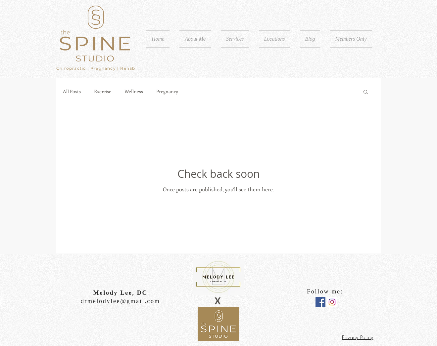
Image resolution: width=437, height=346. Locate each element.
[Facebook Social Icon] (320, 302)
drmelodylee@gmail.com (120, 301)
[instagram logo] (332, 302)
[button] (235, 39)
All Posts (72, 92)
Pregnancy (167, 92)
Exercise (102, 92)
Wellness (133, 92)
